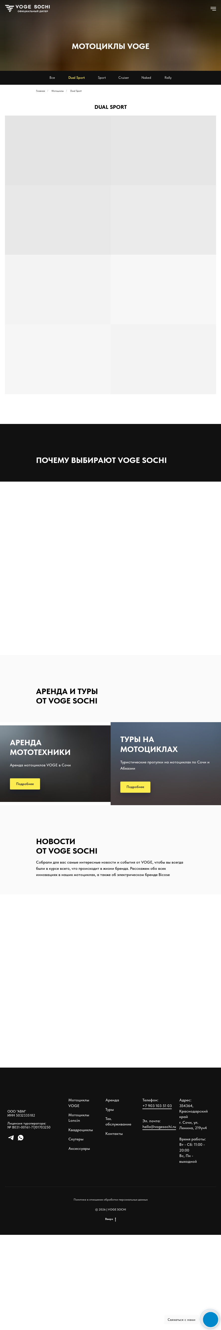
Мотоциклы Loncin (78, 1213)
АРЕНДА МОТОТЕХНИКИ (40, 798)
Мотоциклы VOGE (78, 1198)
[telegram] (10, 1235)
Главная (40, 90)
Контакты (114, 1228)
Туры (109, 1204)
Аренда (112, 1195)
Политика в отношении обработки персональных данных (111, 1294)
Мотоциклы (57, 90)
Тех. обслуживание (118, 1216)
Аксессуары (79, 1243)
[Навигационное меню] (213, 8)
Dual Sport (76, 90)
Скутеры (76, 1234)
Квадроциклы (80, 1225)
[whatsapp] (20, 1235)
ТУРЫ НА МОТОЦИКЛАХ (149, 791)
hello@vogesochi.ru (159, 1221)
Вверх (110, 1314)
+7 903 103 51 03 (157, 1201)
